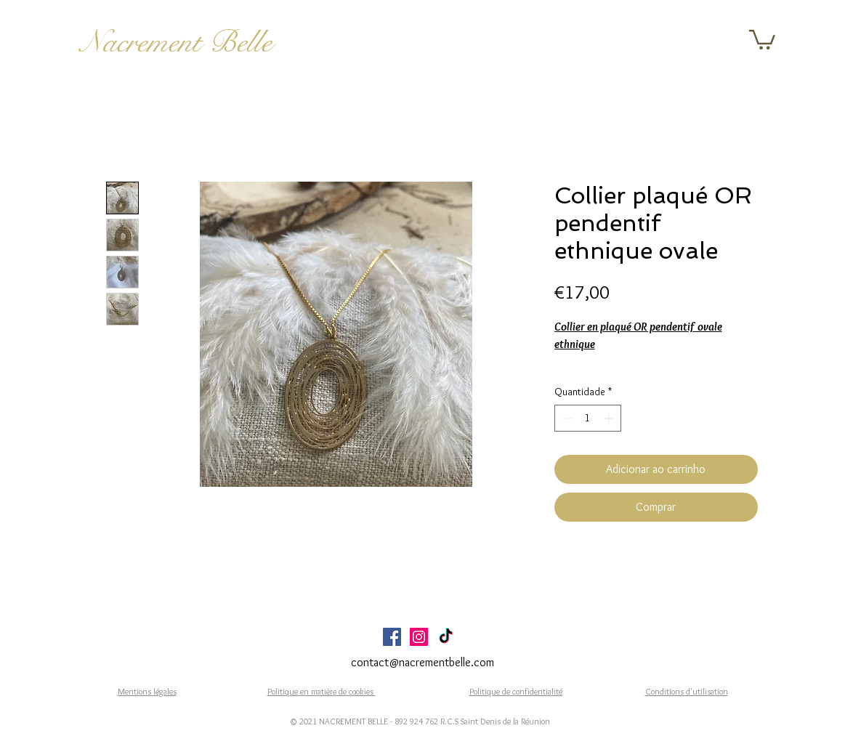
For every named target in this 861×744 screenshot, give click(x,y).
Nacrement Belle (176, 42)
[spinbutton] (588, 418)
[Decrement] (566, 418)
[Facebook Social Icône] (392, 637)
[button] (762, 38)
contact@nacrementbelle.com (422, 662)
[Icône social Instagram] (419, 637)
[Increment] (610, 418)
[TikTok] (446, 637)
